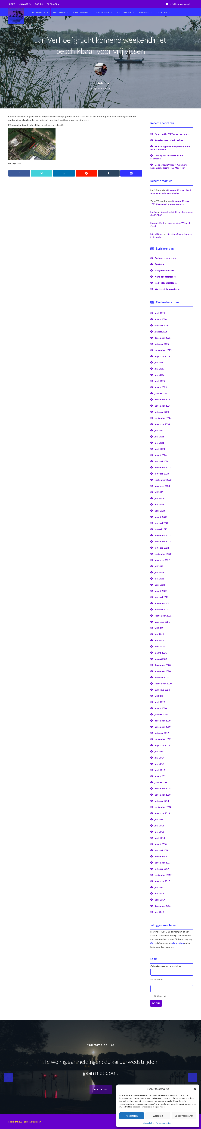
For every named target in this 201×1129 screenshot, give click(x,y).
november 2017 (162, 862)
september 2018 (163, 807)
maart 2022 (161, 591)
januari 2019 (161, 782)
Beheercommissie (165, 258)
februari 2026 (161, 325)
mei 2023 (159, 504)
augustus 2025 (162, 356)
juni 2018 (159, 825)
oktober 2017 (162, 868)
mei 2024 (159, 442)
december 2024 (162, 399)
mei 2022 (159, 578)
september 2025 (163, 350)
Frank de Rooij (157, 223)
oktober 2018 (162, 801)
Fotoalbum (53, 4)
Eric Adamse (100, 83)
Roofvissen (59, 12)
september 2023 (163, 479)
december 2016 (162, 905)
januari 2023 (161, 529)
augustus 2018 (162, 813)
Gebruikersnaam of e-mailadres (165, 966)
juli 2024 (159, 430)
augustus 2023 (162, 486)
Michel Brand (156, 234)
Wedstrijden (124, 12)
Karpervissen (80, 12)
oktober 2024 (162, 412)
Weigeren (158, 1115)
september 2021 (163, 615)
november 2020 (162, 671)
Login (156, 1003)
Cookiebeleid (149, 1123)
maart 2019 (161, 776)
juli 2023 (159, 492)
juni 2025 (159, 368)
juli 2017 (159, 887)
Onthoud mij (160, 996)
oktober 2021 (162, 609)
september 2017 (163, 875)
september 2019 (163, 739)
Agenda (39, 4)
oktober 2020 (162, 677)
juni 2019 (159, 757)
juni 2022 (159, 572)
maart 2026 (161, 319)
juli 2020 (159, 696)
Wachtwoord (156, 979)
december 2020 (162, 665)
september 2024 (163, 418)
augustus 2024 (162, 424)
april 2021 (160, 646)
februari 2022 (161, 597)
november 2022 (162, 541)
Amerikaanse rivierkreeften (169, 140)
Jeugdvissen (102, 12)
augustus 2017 (162, 881)
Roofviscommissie (166, 282)
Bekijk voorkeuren (184, 1115)
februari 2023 (161, 523)
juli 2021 (159, 628)
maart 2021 (161, 652)
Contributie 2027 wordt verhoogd (172, 134)
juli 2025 (159, 362)
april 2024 (160, 449)
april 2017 (160, 899)
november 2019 (162, 726)
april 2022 (160, 584)
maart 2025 (161, 387)
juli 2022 (159, 566)
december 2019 (162, 720)
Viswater (144, 12)
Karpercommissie (165, 276)
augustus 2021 (162, 621)
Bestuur (159, 264)
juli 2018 (159, 819)
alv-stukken (178, 943)
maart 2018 (161, 844)
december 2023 (162, 467)
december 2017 (162, 856)
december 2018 (162, 788)
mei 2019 (159, 763)
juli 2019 (159, 751)
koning (153, 212)
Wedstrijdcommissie (167, 289)
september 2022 (163, 554)
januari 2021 (161, 659)
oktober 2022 (162, 547)
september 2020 (163, 683)
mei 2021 (159, 640)
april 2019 (160, 770)
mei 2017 (159, 893)
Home (12, 4)
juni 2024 (159, 436)
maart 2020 (161, 708)
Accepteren (132, 1115)
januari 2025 (161, 393)
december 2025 (162, 337)
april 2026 (160, 313)
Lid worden (25, 4)
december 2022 (162, 535)
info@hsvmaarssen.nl (180, 4)
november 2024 (162, 405)
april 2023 (160, 510)
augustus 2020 (162, 689)
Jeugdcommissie (165, 270)
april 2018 (160, 838)
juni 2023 (159, 498)
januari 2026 (161, 331)
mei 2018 (159, 831)
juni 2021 (159, 634)
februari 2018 (161, 850)
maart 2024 (161, 455)
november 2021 (162, 603)
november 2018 (162, 794)
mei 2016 (159, 912)
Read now (100, 1089)
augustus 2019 (162, 745)
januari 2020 (161, 714)
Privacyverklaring (163, 1123)
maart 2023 (161, 516)
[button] (194, 1089)
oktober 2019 (162, 733)
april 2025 (160, 381)
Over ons (162, 12)
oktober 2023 (162, 473)
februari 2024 (161, 461)
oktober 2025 (162, 344)
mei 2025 (159, 374)
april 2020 (160, 702)
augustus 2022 (162, 560)
